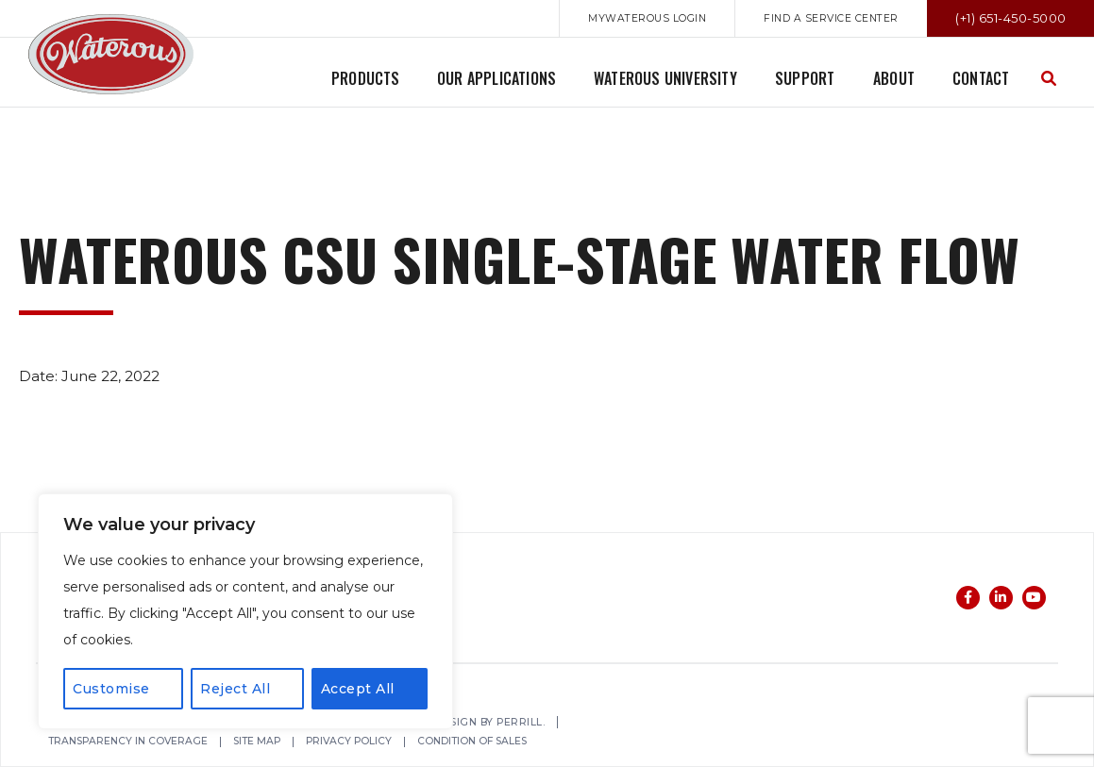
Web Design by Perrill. (490, 723)
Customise (111, 688)
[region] (245, 611)
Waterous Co (111, 54)
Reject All (235, 688)
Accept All (358, 688)
